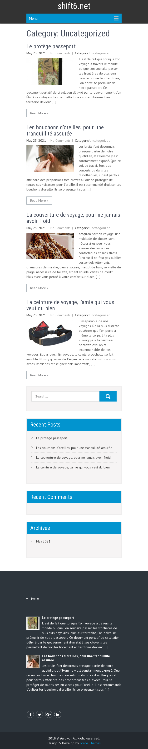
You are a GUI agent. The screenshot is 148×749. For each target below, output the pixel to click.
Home (35, 598)
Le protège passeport (51, 46)
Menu (33, 18)
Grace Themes (90, 743)
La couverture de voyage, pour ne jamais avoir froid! (73, 217)
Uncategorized (99, 53)
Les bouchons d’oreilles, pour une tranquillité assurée (65, 130)
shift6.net (74, 6)
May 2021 (43, 541)
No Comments (60, 53)
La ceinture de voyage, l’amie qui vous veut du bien (70, 305)
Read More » (39, 113)
